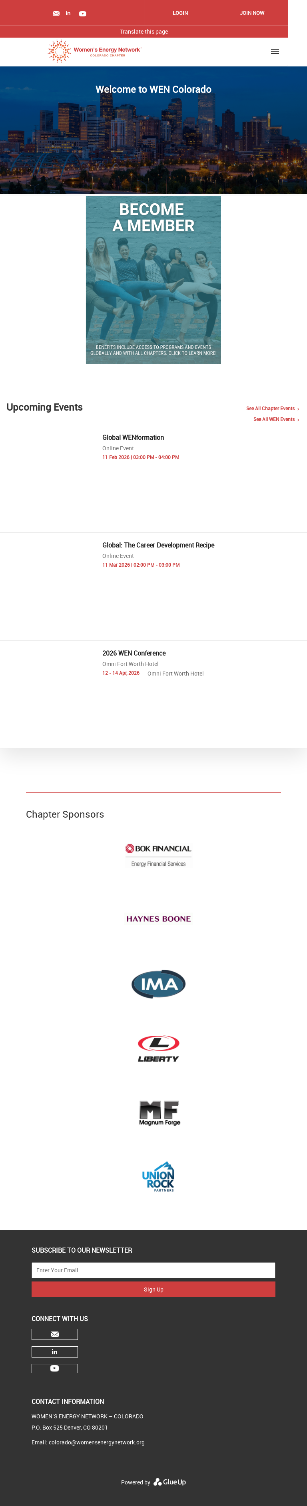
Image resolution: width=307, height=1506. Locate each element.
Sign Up (153, 1289)
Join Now (252, 12)
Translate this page (144, 31)
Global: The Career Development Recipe (158, 545)
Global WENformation (133, 437)
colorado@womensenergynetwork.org (97, 1442)
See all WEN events (274, 419)
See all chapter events (270, 408)
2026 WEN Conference (133, 653)
